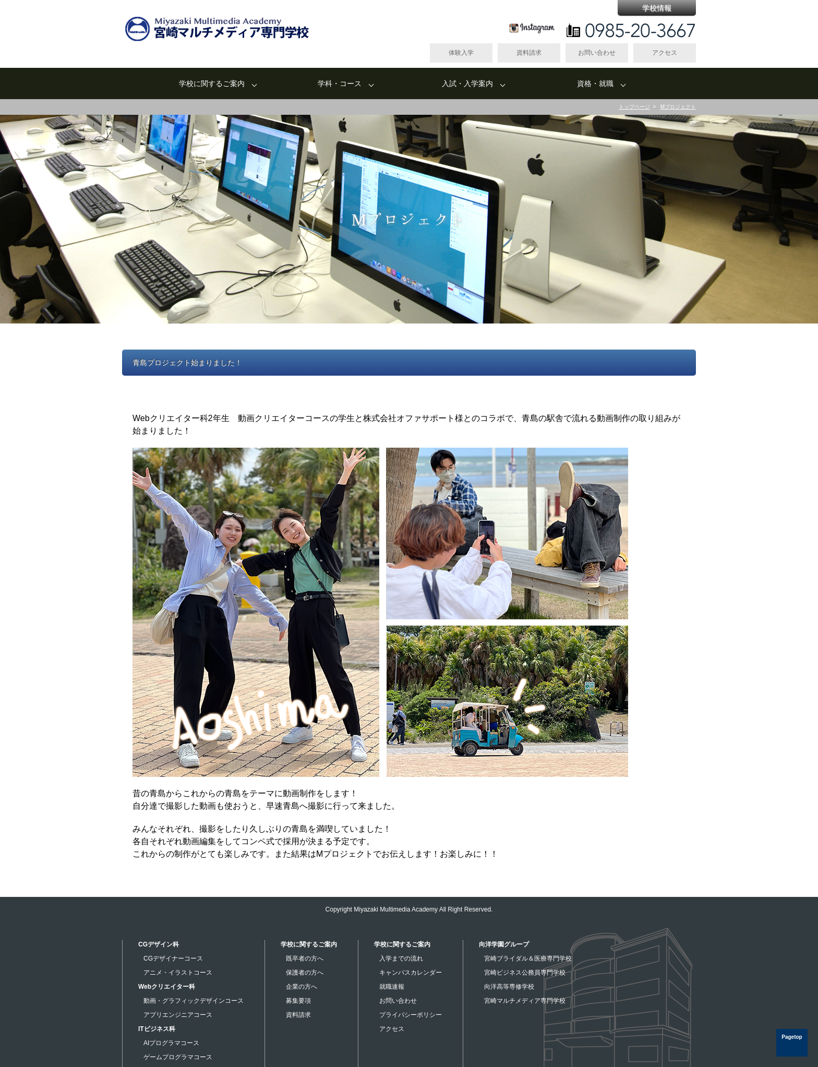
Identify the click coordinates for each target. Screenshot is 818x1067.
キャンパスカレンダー (410, 972)
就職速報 (391, 986)
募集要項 (298, 1000)
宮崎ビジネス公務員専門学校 (525, 972)
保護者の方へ (304, 972)
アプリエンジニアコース (177, 1014)
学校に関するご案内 (212, 83)
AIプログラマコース (171, 1043)
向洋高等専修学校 (509, 986)
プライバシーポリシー (410, 1014)
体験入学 (461, 52)
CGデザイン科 (158, 944)
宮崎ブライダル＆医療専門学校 (528, 958)
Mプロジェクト (678, 107)
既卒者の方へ (304, 958)
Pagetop (791, 1037)
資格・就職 (595, 83)
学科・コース (340, 83)
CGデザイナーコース (173, 958)
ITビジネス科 (156, 1029)
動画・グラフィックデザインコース (193, 1000)
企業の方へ (301, 986)
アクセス (664, 52)
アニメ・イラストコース (177, 972)
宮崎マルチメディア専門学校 (525, 1000)
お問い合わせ (597, 52)
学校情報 (656, 8)
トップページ (634, 107)
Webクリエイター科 (166, 986)
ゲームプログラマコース (177, 1057)
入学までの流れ (401, 958)
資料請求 (529, 52)
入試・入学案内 (467, 83)
